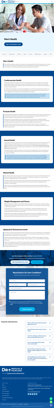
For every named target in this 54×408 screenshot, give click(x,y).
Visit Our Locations (5, 393)
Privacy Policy (26, 404)
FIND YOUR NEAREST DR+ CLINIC (20, 262)
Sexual (25, 54)
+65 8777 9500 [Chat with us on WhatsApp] (30, 389)
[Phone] (51, 398)
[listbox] (27, 288)
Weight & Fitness (38, 54)
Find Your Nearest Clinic (13, 44)
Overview (4, 54)
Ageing (45, 54)
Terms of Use (20, 404)
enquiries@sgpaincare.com (35, 391)
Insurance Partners (5, 395)
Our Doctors (4, 389)
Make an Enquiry (37, 262)
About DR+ (4, 387)
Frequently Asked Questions (7, 397)
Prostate (19, 54)
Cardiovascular (11, 54)
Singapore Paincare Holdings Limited (15, 373)
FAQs (51, 54)
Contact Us (4, 399)
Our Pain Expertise (5, 391)
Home (3, 384)
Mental (30, 54)
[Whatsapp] (51, 402)
